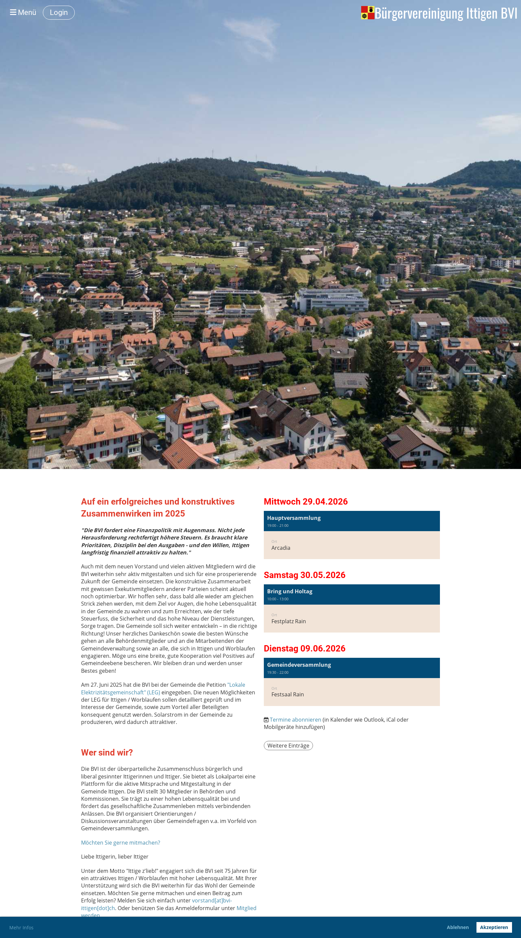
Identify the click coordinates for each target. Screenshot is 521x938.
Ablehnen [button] (458, 927)
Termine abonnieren (295, 719)
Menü (23, 12)
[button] (352, 535)
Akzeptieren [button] (494, 927)
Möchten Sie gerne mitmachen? (120, 842)
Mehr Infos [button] (21, 927)
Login (59, 12)
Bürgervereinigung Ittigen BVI (446, 12)
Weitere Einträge (288, 745)
